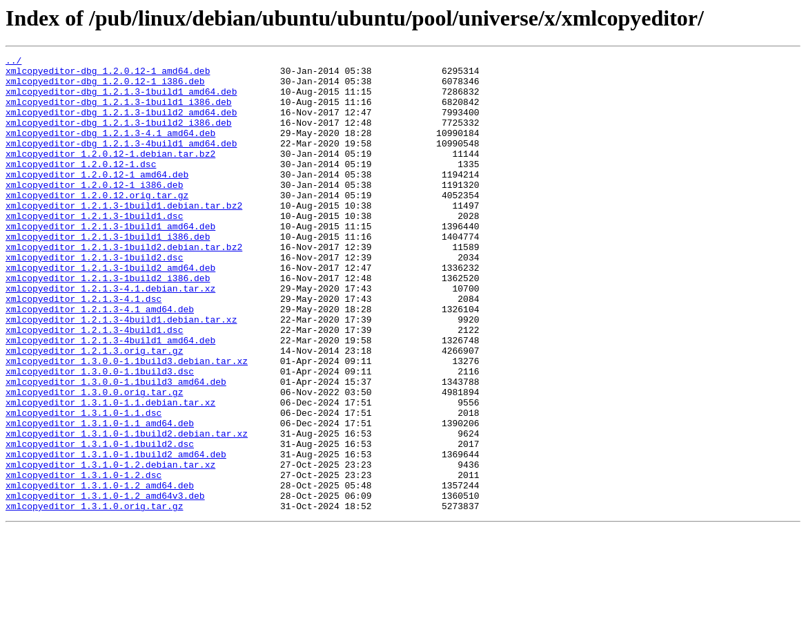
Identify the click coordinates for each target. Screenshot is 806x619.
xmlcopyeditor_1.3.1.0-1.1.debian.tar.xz (110, 472)
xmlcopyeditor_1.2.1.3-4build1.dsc (94, 385)
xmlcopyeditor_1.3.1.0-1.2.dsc (83, 559)
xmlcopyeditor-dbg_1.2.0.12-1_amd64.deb (108, 74)
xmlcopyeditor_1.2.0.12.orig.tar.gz (97, 224)
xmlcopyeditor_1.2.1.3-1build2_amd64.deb (110, 311)
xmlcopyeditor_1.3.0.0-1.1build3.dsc (100, 435)
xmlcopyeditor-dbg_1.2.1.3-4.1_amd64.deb (110, 149)
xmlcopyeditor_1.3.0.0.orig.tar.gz (94, 460)
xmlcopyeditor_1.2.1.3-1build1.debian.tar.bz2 (124, 236)
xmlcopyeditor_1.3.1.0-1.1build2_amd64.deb (116, 534)
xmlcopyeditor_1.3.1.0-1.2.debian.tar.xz (110, 547)
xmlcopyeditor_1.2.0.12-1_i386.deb (94, 211)
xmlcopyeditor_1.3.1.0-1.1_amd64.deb (100, 497)
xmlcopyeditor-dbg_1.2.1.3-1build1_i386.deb (119, 112)
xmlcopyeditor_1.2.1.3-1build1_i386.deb (108, 273)
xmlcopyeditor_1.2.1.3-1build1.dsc (94, 248)
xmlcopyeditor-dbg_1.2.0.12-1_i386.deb (105, 87)
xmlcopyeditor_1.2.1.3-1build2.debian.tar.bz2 (124, 286)
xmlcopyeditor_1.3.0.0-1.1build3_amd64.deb (116, 447)
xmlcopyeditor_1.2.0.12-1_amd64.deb (97, 199)
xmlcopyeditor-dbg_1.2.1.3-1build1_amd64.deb (121, 99)
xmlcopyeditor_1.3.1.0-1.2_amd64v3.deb (105, 584)
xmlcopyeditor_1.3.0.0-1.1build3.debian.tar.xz (127, 423)
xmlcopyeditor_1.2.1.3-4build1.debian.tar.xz (121, 373)
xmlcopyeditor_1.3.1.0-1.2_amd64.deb (100, 572)
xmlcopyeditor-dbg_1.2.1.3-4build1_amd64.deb (121, 161)
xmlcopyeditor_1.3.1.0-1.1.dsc (83, 485)
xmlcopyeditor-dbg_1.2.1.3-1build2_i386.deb (119, 137)
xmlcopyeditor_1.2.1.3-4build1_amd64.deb (110, 398)
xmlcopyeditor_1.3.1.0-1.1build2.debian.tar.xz (127, 510)
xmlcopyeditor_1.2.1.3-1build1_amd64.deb (110, 261)
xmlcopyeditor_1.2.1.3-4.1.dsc (83, 348)
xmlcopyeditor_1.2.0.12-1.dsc (81, 186)
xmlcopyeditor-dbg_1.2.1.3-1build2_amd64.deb (121, 124)
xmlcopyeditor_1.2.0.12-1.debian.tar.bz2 (110, 174)
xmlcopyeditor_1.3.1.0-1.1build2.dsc (100, 522)
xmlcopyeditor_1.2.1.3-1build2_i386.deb (108, 323)
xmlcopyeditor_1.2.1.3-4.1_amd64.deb (100, 360)
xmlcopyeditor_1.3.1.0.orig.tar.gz (94, 597)
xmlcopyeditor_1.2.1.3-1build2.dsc (94, 298)
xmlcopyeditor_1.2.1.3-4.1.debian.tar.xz (110, 336)
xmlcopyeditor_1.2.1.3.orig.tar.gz (94, 410)
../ (13, 62)
